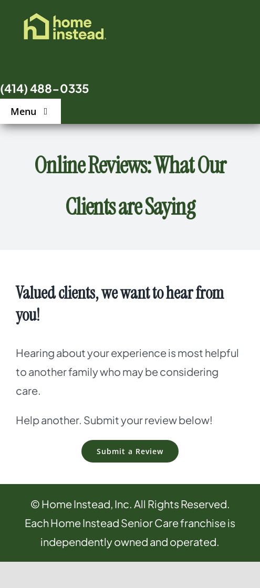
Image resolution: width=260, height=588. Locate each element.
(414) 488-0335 (44, 88)
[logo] (65, 15)
